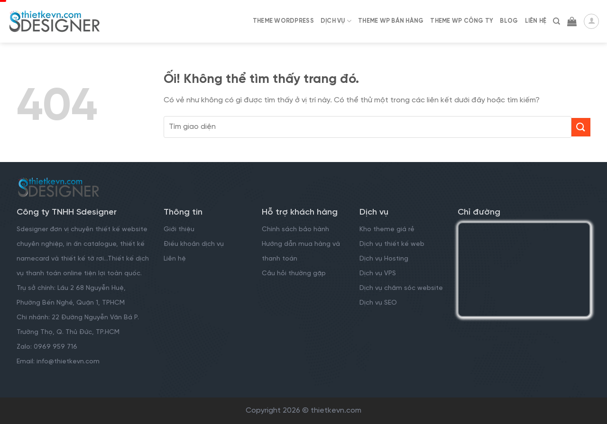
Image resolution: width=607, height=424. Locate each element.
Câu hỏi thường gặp (294, 273)
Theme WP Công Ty (461, 21)
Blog (509, 21)
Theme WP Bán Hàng (390, 21)
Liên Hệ (536, 21)
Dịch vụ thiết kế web (392, 244)
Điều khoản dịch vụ (194, 244)
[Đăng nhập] (591, 21)
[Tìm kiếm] (556, 21)
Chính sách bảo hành (295, 229)
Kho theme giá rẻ (386, 229)
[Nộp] (580, 127)
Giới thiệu (179, 229)
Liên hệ (175, 258)
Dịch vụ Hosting (383, 258)
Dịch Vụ (336, 21)
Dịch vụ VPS (377, 273)
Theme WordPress (283, 21)
